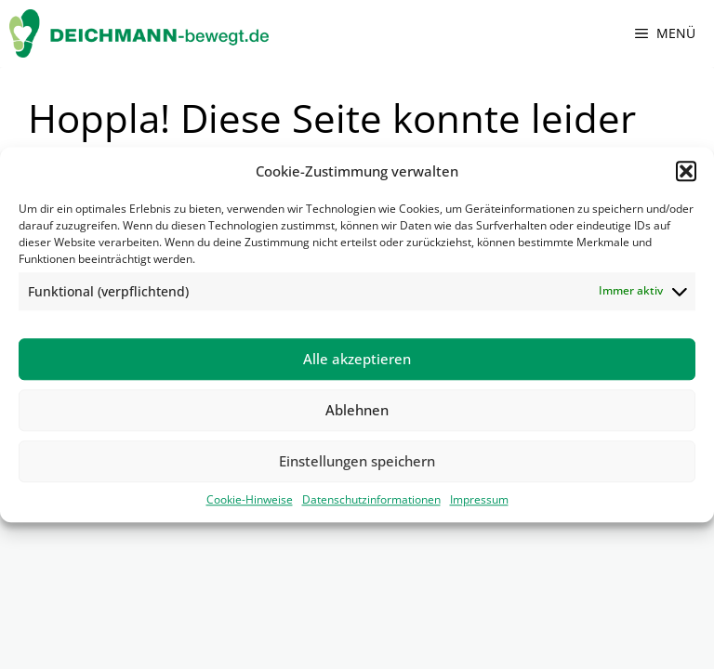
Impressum (479, 499)
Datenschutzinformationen (371, 499)
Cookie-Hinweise (249, 499)
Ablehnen (357, 409)
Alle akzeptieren (357, 358)
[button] (686, 172)
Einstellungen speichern (357, 461)
